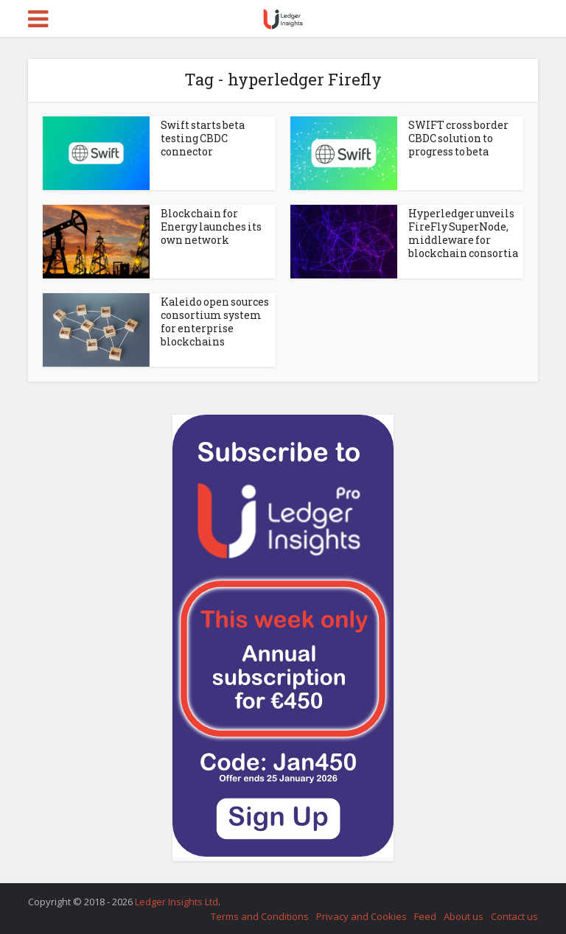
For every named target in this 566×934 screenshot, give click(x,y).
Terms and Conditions (260, 916)
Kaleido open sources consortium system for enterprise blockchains (215, 321)
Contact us (514, 916)
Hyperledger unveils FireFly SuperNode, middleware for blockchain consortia (463, 233)
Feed (425, 916)
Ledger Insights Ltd (176, 901)
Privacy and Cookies (361, 916)
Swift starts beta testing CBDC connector (203, 138)
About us (463, 916)
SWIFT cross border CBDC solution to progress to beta (458, 138)
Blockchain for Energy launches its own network (211, 226)
